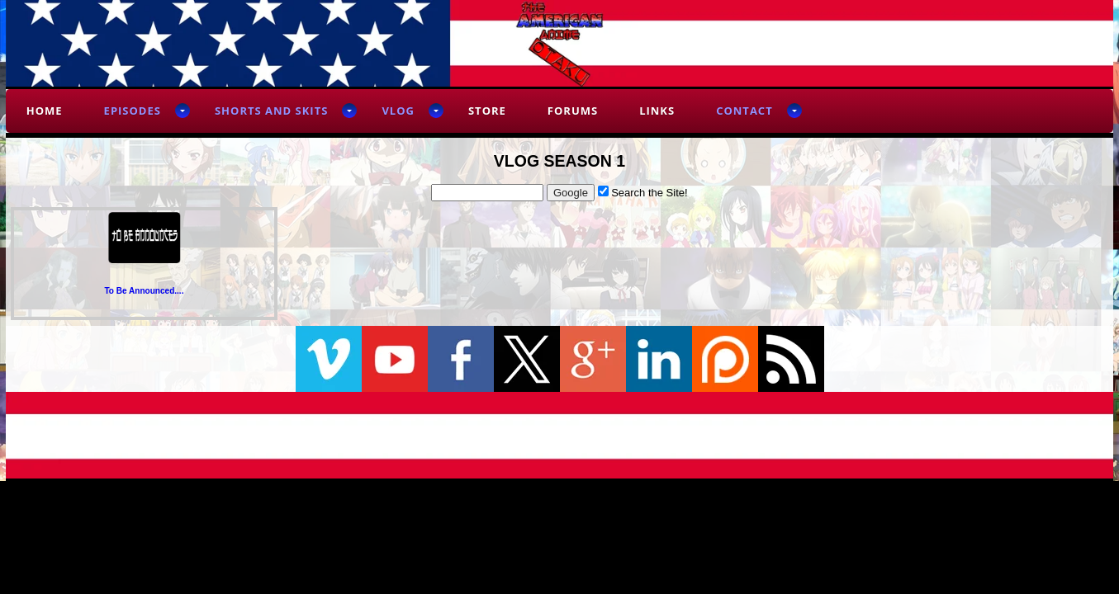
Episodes (132, 110)
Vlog (398, 110)
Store (487, 110)
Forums (573, 110)
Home (44, 110)
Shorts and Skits (271, 110)
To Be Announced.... (143, 290)
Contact (744, 110)
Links (657, 110)
